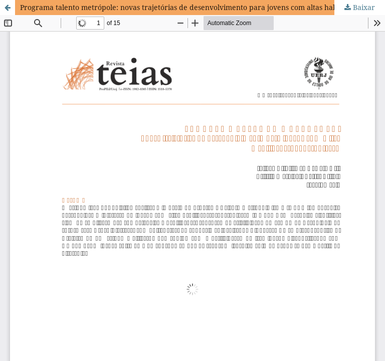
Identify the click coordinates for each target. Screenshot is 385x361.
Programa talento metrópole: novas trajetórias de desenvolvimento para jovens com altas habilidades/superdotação (202, 7)
